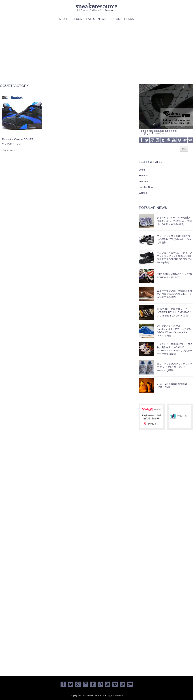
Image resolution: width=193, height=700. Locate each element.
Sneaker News (146, 187)
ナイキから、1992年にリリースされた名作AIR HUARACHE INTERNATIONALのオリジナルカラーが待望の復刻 (175, 349)
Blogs (77, 19)
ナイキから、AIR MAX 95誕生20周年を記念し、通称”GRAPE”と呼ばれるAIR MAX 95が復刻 (174, 220)
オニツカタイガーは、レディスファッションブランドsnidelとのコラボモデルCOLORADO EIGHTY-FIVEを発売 (174, 257)
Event (142, 169)
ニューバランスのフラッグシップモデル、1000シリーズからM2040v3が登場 (174, 367)
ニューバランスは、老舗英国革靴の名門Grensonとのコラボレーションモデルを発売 (174, 294)
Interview (143, 181)
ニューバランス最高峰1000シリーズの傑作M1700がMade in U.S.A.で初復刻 (175, 239)
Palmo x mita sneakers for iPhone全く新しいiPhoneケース (166, 131)
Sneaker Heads (122, 19)
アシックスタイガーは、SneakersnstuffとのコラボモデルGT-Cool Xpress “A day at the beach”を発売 (174, 330)
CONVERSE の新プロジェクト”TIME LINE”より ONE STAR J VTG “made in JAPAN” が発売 (174, 312)
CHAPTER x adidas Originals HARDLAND (172, 385)
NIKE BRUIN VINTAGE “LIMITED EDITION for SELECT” (174, 276)
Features (143, 175)
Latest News (96, 19)
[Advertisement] (96, 52)
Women (143, 192)
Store (63, 19)
